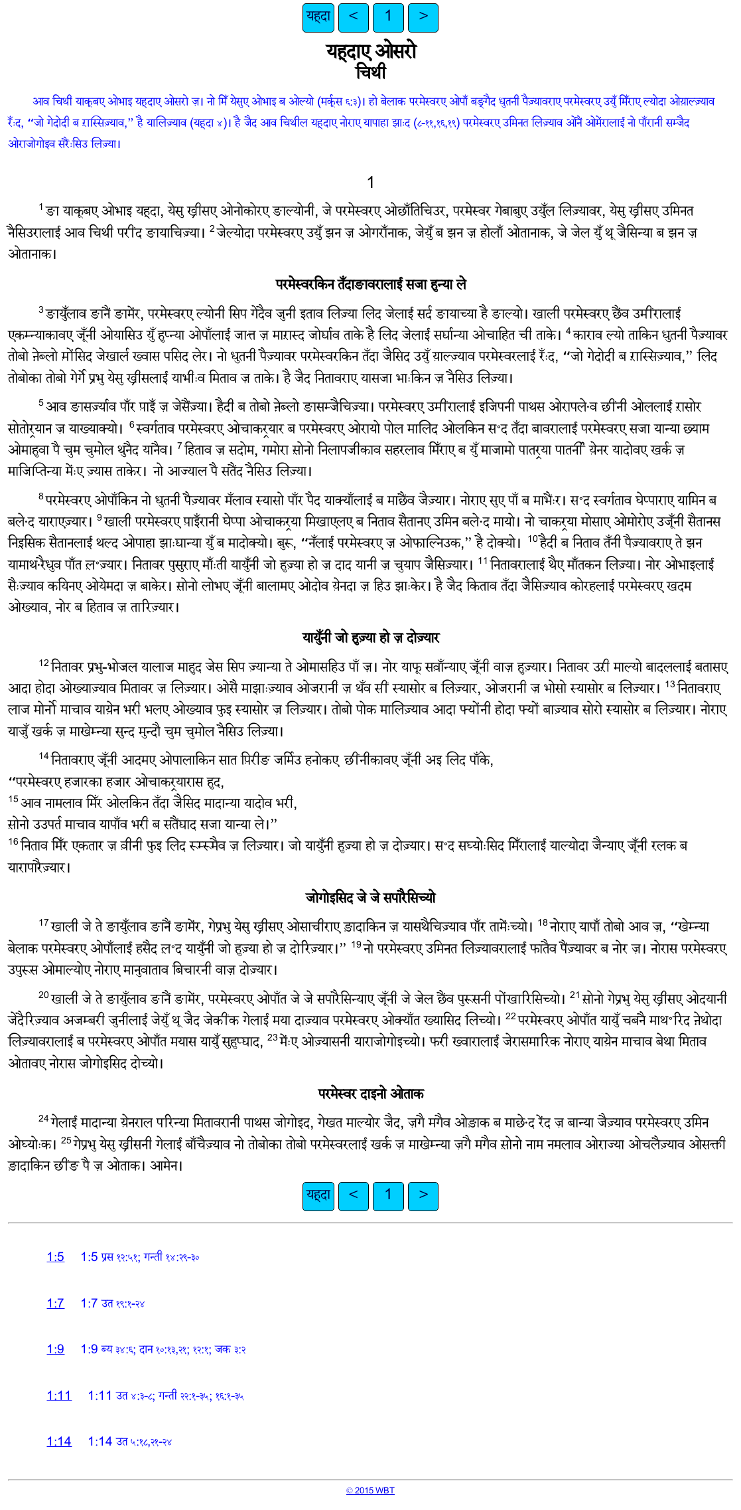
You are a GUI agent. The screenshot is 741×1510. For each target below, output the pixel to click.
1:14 (59, 1443)
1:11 (59, 1397)
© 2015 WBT (370, 1491)
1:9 (55, 1351)
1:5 (55, 1259)
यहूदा (318, 17)
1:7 (55, 1305)
